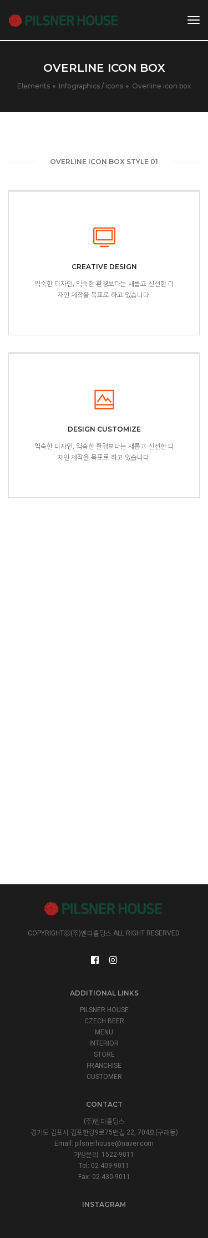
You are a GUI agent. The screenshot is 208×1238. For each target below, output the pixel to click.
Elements (33, 86)
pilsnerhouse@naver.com (114, 1143)
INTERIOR (104, 1043)
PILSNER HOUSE (104, 1010)
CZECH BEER (104, 1021)
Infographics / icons (91, 86)
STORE (104, 1054)
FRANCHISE (104, 1065)
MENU (104, 1032)
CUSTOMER (104, 1077)
